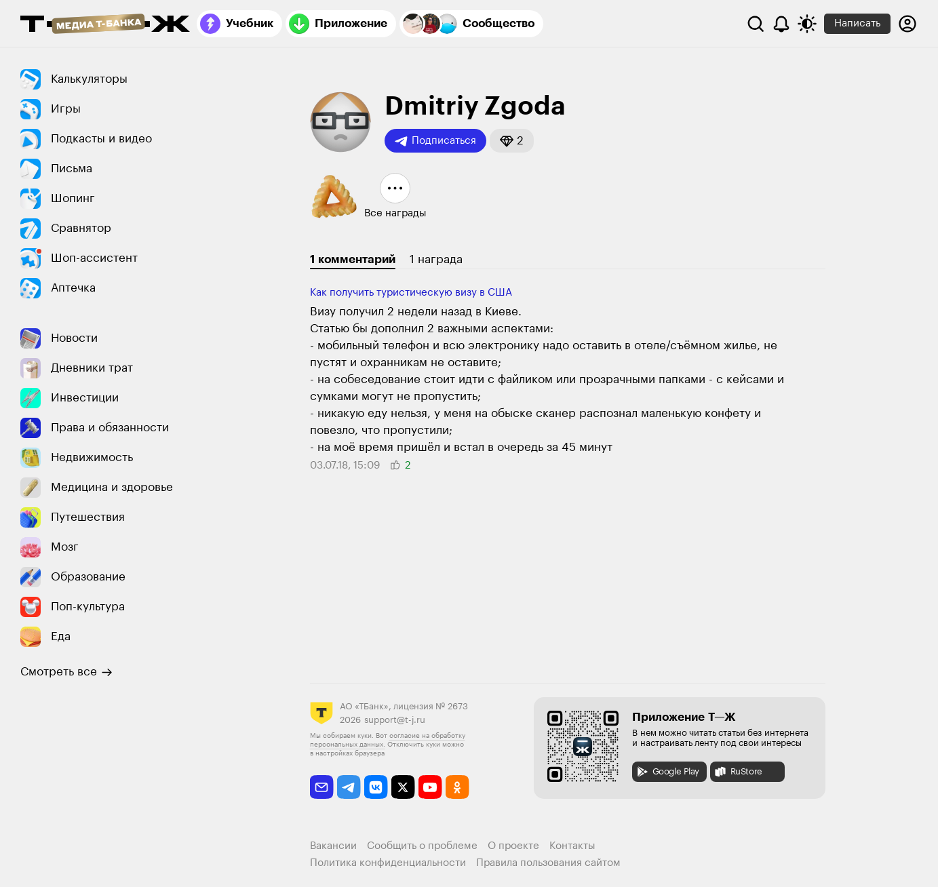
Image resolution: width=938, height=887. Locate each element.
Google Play (668, 771)
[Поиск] (755, 24)
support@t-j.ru (394, 719)
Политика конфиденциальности (388, 863)
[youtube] (430, 787)
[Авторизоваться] (907, 24)
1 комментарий (352, 259)
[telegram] (349, 787)
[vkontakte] (376, 787)
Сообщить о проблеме (422, 846)
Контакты (572, 846)
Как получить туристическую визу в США (411, 293)
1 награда (436, 259)
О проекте (513, 846)
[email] (322, 787)
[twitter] (403, 787)
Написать (857, 23)
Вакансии (333, 846)
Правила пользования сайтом (548, 863)
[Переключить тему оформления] (807, 24)
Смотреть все (66, 672)
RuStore (738, 771)
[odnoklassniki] (457, 787)
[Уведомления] (781, 24)
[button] (512, 141)
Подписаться (435, 141)
